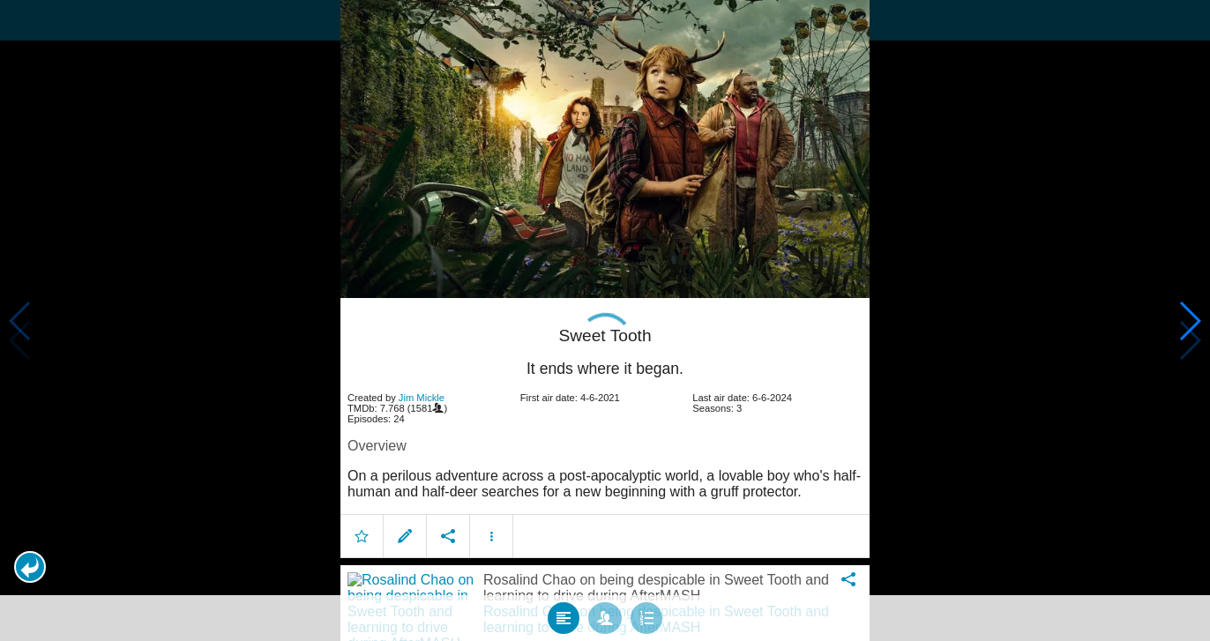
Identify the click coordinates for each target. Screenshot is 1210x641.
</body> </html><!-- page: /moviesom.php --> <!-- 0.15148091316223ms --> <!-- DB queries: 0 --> (605, 320)
